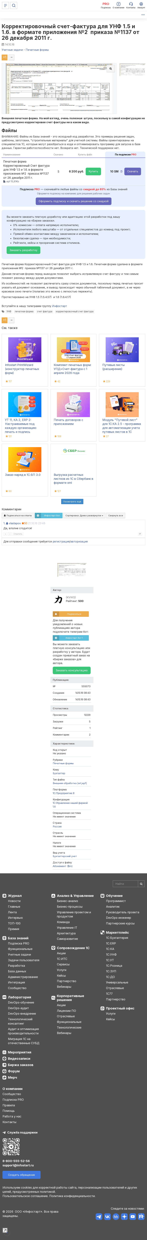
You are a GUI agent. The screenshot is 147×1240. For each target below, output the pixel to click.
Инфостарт (59, 306)
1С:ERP (111, 943)
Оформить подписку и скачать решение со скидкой (73, 201)
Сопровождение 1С (73, 948)
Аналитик (113, 906)
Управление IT (67, 927)
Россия (57, 826)
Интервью (15, 917)
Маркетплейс (117, 933)
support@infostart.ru (18, 1165)
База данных (17, 971)
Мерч (12, 1077)
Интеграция (16, 982)
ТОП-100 (14, 923)
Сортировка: (84, 515)
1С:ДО (110, 977)
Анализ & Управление (75, 896)
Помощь (8, 1110)
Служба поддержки (22, 1132)
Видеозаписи (19, 1059)
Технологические (69, 1027)
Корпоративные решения (70, 998)
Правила (8, 1105)
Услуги (61, 970)
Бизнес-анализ (67, 901)
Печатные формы (63, 763)
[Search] (129, 883)
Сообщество (17, 988)
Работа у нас (11, 1116)
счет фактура (44, 311)
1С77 (109, 993)
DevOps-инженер (118, 917)
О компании (12, 1089)
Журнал (15, 896)
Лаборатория (19, 997)
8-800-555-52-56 (16, 1161)
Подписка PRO (18, 943)
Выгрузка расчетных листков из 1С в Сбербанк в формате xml (73, 478)
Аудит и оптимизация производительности (23, 1031)
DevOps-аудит (18, 1008)
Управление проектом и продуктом (74, 914)
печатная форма (24, 311)
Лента (12, 912)
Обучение (114, 896)
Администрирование (23, 977)
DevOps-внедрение (22, 1013)
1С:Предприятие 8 (63, 793)
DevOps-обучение (21, 1002)
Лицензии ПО (66, 1010)
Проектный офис (120, 1008)
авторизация (79, 541)
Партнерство (66, 981)
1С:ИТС (62, 959)
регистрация (61, 541)
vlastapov (15, 523)
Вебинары (64, 986)
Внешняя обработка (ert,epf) (70, 783)
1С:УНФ (111, 954)
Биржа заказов (20, 1065)
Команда (63, 922)
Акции (61, 953)
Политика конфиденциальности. (72, 1196)
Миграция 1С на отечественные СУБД (23, 1041)
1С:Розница (114, 965)
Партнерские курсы (120, 923)
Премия (13, 929)
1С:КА (110, 949)
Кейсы (61, 975)
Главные (14, 906)
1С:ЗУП (111, 971)
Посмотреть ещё (72, 501)
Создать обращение (21, 1174)
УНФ (8, 311)
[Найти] (141, 883)
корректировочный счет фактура (74, 311)
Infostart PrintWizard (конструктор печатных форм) (22, 369)
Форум (14, 1071)
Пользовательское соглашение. (25, 1196)
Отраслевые (66, 1016)
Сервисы (63, 964)
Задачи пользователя (23, 960)
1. (4, 523)
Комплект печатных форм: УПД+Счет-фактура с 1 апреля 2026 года (72, 369)
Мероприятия (19, 1052)
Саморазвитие (67, 938)
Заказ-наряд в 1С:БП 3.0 (23, 474)
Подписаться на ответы (18, 515)
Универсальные (117, 982)
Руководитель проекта (122, 912)
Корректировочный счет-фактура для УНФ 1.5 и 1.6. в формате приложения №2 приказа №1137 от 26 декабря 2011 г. (70, 32)
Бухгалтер (59, 773)
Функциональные (20, 949)
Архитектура (66, 933)
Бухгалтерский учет (65, 856)
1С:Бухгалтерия (117, 937)
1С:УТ (110, 960)
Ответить (17, 534)
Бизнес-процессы (70, 906)
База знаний (18, 938)
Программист (116, 901)
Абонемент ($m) (63, 866)
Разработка (16, 965)
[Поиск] (13, 5)
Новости (14, 901)
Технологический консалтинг (20, 1021)
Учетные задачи (19, 954)
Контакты (9, 1122)
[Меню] (5, 5)
